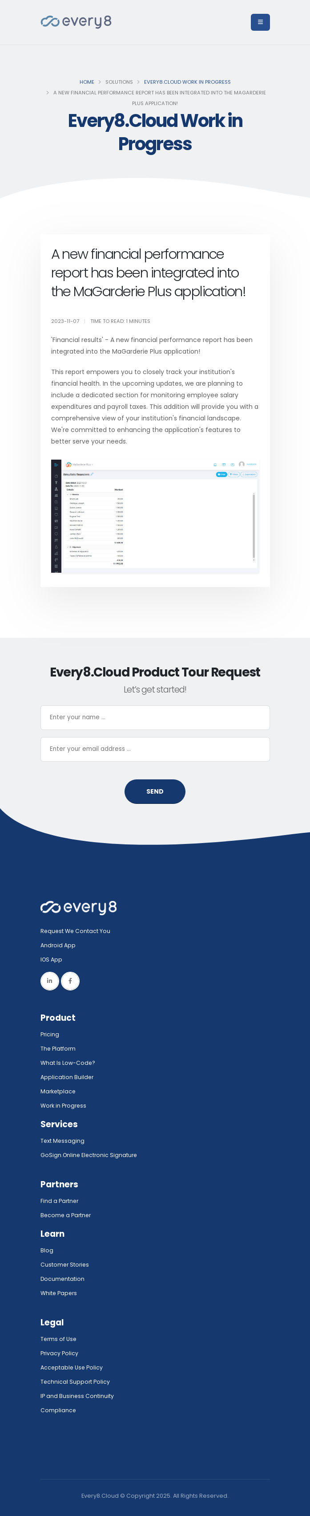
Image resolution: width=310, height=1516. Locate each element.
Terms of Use (59, 1339)
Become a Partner (66, 1215)
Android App (58, 945)
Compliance (58, 1410)
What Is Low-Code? (68, 1063)
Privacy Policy (59, 1353)
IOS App (53, 959)
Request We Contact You (76, 931)
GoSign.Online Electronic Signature (90, 1155)
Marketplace (58, 1091)
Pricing (50, 1034)
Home (87, 82)
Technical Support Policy (75, 1382)
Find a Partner (60, 1201)
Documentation (62, 1279)
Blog (46, 1250)
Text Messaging (62, 1141)
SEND (155, 791)
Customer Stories (65, 1264)
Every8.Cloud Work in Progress (187, 82)
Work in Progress (64, 1105)
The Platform (58, 1048)
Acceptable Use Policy (72, 1367)
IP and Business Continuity (77, 1396)
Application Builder (67, 1077)
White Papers (59, 1293)
